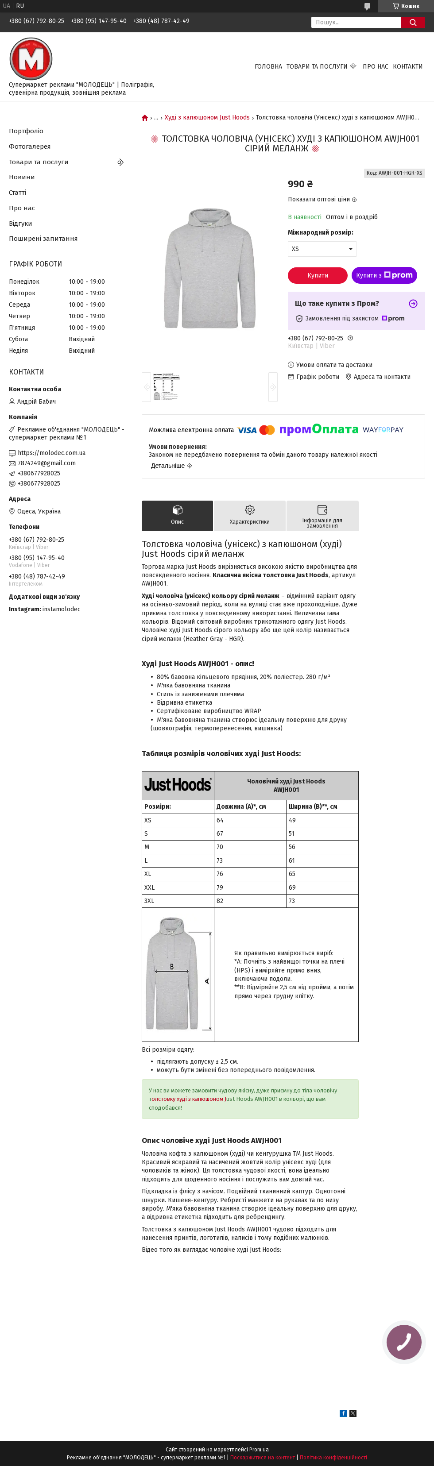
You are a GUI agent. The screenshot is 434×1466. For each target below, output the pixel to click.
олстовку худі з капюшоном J (188, 1099)
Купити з (384, 275)
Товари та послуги (317, 66)
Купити (317, 275)
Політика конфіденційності (333, 1457)
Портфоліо (26, 131)
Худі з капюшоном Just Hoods (207, 118)
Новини (22, 177)
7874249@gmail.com (47, 463)
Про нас (375, 66)
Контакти (408, 66)
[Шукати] (413, 22)
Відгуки (20, 224)
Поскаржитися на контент (262, 1457)
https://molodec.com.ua (51, 453)
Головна (268, 66)
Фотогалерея (30, 146)
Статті (17, 193)
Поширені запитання (43, 239)
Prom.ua (259, 1450)
